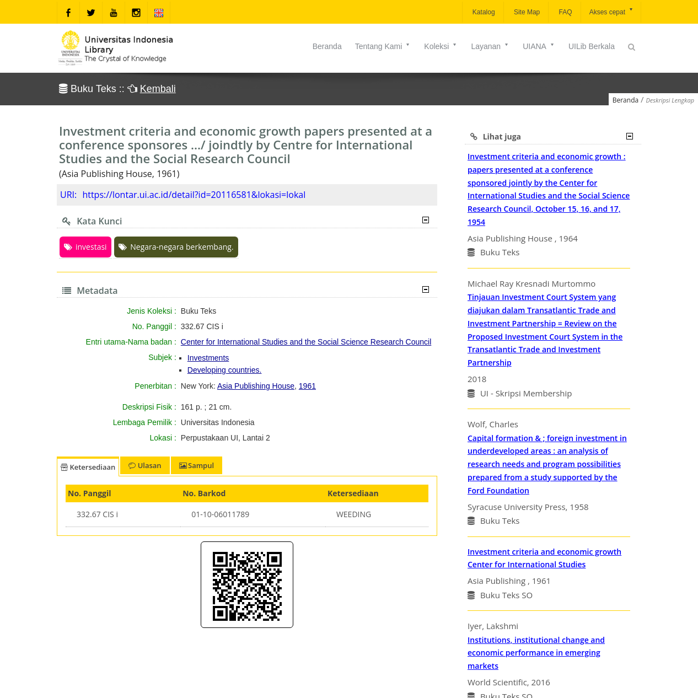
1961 (307, 386)
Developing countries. (224, 370)
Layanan (490, 46)
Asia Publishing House (255, 386)
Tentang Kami (383, 46)
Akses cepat (611, 11)
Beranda (327, 46)
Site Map (526, 12)
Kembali (158, 88)
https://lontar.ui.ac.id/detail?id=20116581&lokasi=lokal (193, 195)
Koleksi (441, 46)
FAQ (564, 12)
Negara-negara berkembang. (176, 246)
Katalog (483, 12)
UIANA (539, 46)
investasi (85, 246)
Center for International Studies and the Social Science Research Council (306, 341)
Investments (208, 357)
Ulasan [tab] (144, 465)
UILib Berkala (591, 46)
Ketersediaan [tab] (88, 467)
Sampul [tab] (196, 465)
